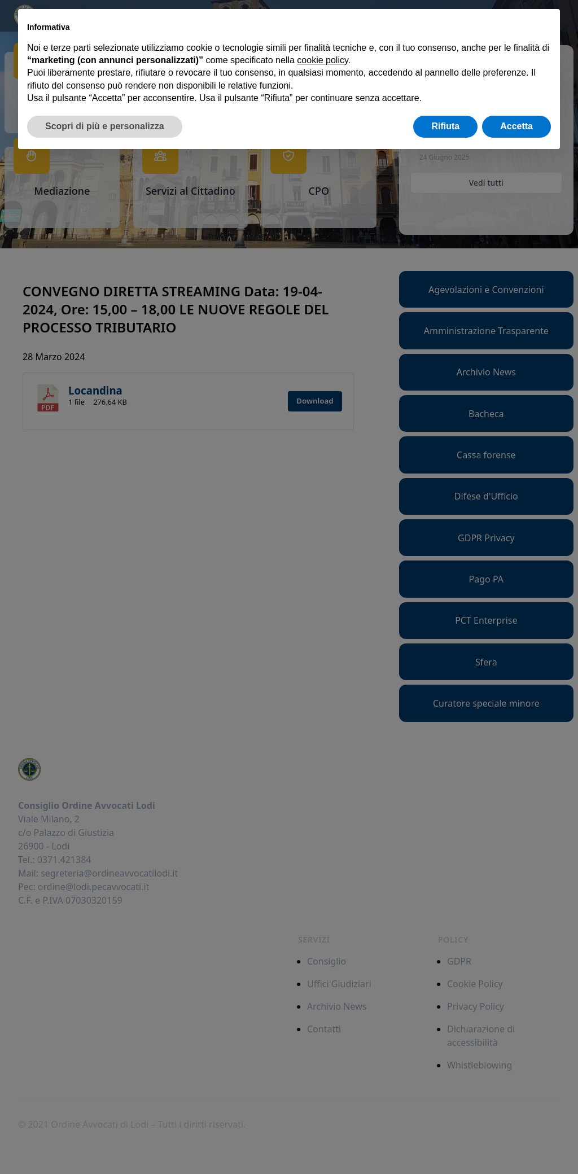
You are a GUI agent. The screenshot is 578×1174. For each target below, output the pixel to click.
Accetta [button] (516, 126)
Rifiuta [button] (445, 126)
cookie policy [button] (322, 60)
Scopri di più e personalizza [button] (104, 126)
